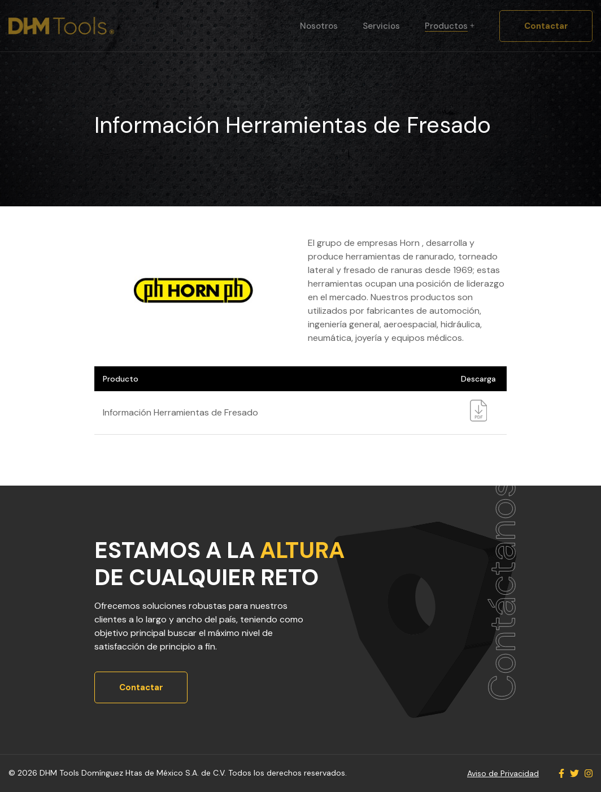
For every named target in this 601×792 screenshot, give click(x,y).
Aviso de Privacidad (503, 773)
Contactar (546, 26)
